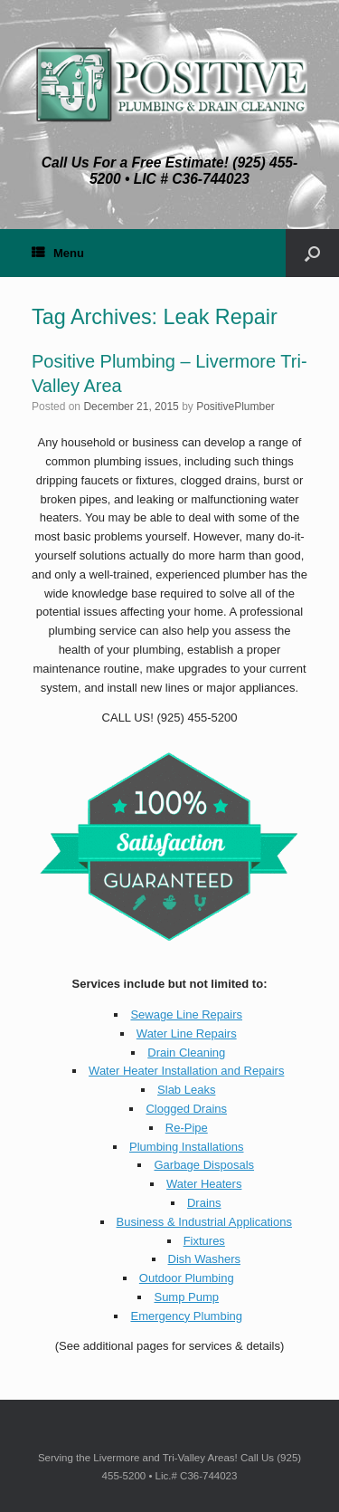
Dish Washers (204, 1259)
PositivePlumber (235, 406)
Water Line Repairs (187, 1033)
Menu (58, 253)
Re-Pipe (186, 1127)
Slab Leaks (186, 1089)
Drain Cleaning (186, 1052)
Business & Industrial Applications (204, 1222)
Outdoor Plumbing (186, 1278)
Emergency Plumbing (186, 1316)
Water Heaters (203, 1184)
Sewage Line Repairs (186, 1014)
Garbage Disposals (204, 1165)
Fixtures (204, 1241)
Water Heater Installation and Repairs (186, 1070)
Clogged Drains (186, 1108)
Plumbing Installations (186, 1146)
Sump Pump (186, 1297)
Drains (204, 1203)
